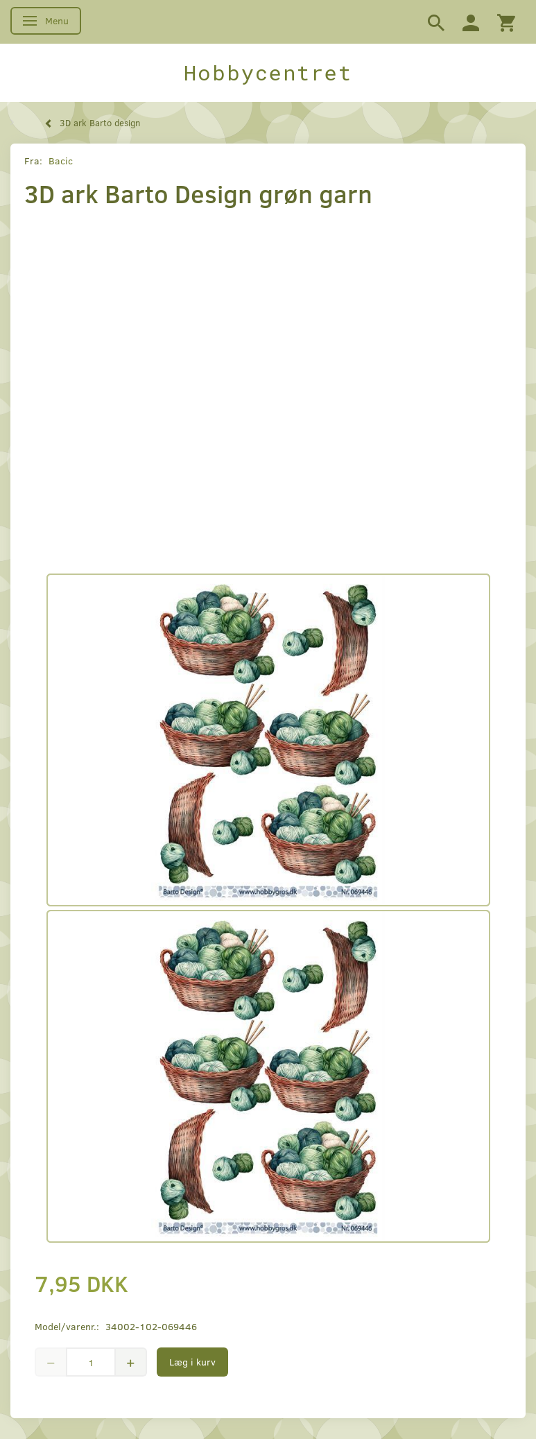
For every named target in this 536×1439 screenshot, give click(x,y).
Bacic (61, 160)
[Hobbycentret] (268, 73)
